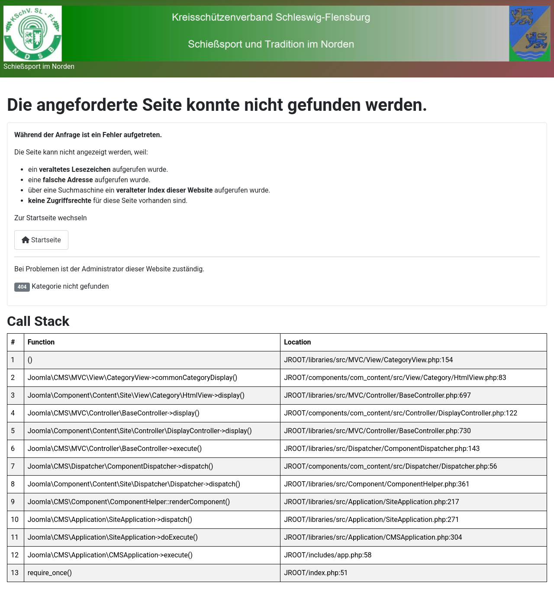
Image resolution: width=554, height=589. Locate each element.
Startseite (41, 240)
